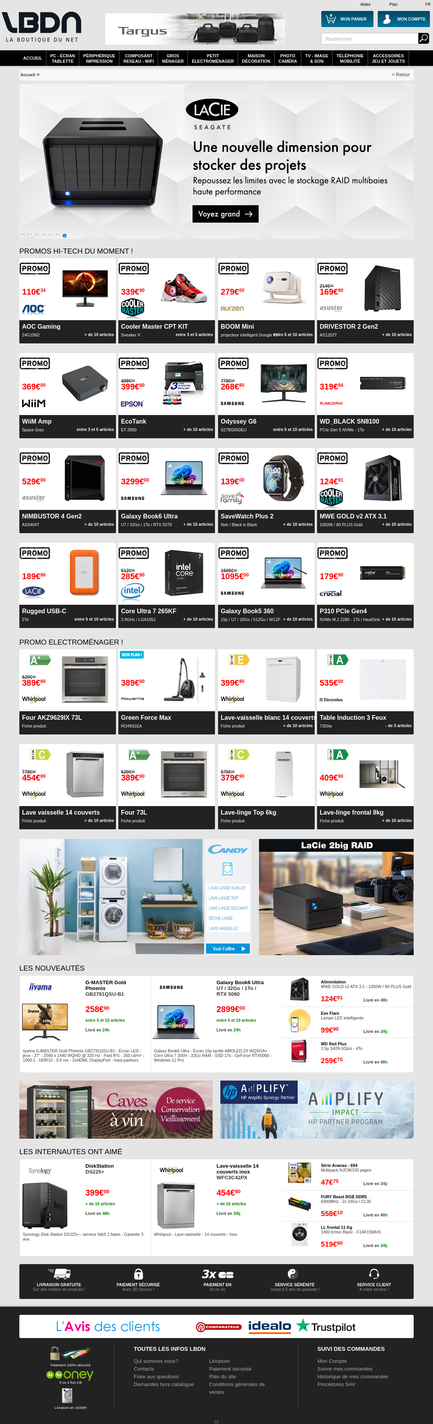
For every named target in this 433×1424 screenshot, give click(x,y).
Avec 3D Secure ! (138, 1289)
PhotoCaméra (287, 58)
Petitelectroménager (213, 58)
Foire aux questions (156, 1376)
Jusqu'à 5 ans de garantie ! (295, 1289)
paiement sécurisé (138, 1284)
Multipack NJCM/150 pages (346, 1167)
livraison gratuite (59, 1284)
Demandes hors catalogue (164, 1384)
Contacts (144, 1369)
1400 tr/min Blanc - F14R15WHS (351, 1229)
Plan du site (222, 1376)
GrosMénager (173, 58)
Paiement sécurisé (230, 1369)
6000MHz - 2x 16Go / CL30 (346, 1199)
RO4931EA (146, 721)
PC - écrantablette (62, 58)
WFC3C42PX (237, 1171)
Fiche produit (52, 721)
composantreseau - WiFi (138, 58)
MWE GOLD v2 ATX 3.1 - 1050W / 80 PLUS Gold (366, 984)
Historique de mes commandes (353, 1376)
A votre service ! (374, 1289)
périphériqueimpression (99, 58)
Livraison (219, 1361)
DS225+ (99, 1169)
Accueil (32, 58)
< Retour (401, 74)
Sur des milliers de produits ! (59, 1289)
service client (374, 1284)
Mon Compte (332, 1361)
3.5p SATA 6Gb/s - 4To (341, 1046)
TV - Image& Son (316, 58)
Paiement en (217, 1284)
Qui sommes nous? (156, 1361)
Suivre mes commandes (345, 1369)
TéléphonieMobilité (349, 58)
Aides (365, 4)
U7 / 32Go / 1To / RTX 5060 (240, 988)
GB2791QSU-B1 (105, 988)
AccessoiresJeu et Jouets (388, 58)
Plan (393, 4)
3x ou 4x (217, 1289)
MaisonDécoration (256, 58)
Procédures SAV (336, 1384)
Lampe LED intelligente (342, 1015)
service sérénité (295, 1284)
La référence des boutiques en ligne (40, 32)
